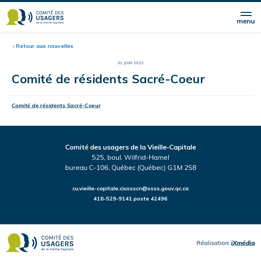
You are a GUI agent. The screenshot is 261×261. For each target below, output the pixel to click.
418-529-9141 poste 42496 (130, 198)
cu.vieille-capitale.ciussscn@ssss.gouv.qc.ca (130, 188)
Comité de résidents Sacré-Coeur (56, 105)
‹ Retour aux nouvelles (43, 45)
